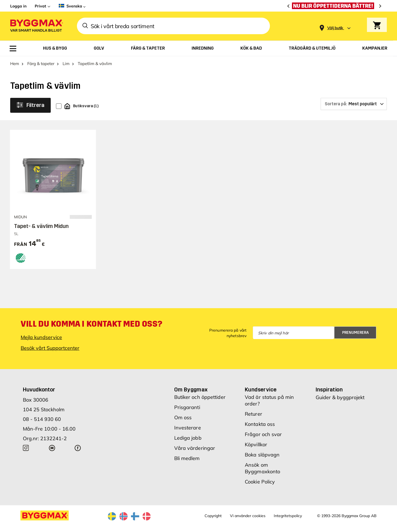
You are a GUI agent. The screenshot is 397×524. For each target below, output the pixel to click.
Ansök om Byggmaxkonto (262, 468)
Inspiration (329, 389)
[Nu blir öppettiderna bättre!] (334, 5)
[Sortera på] (354, 104)
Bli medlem (187, 458)
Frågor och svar (263, 434)
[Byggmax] (36, 26)
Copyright (213, 515)
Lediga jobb (188, 438)
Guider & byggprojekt (340, 397)
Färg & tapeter (40, 63)
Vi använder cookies (247, 515)
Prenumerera (355, 332)
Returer (253, 414)
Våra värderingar (194, 448)
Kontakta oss (260, 424)
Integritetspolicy (288, 515)
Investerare (187, 427)
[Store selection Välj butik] (335, 28)
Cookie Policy (260, 482)
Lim (66, 63)
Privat (40, 6)
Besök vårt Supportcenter (50, 348)
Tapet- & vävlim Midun (41, 226)
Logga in (18, 6)
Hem (14, 63)
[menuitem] (13, 48)
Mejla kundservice (41, 337)
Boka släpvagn (262, 455)
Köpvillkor (256, 444)
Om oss (183, 417)
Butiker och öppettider (200, 397)
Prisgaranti (187, 407)
